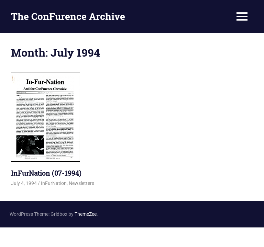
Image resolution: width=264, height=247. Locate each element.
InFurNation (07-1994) (46, 172)
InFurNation (54, 183)
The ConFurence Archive (68, 16)
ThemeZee (86, 214)
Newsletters (81, 183)
